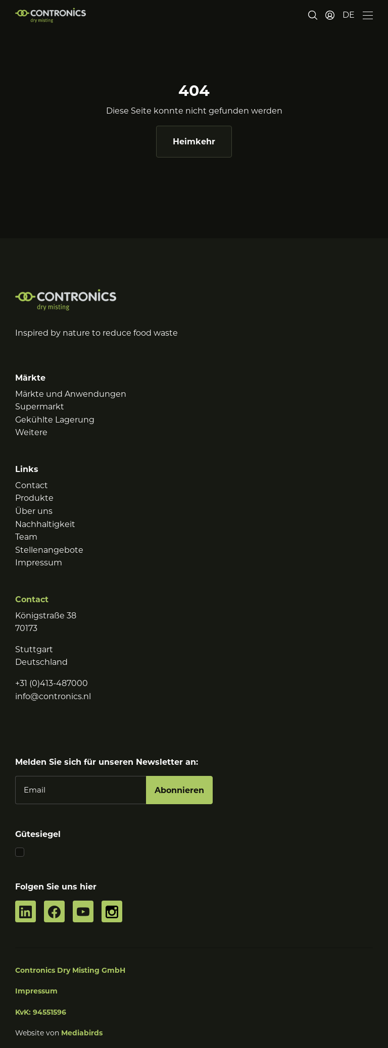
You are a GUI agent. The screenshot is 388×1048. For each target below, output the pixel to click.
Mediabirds (82, 1032)
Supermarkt (39, 406)
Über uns (34, 511)
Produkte (34, 498)
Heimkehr (194, 141)
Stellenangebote (49, 550)
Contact (31, 485)
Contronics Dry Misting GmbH (70, 970)
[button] (349, 15)
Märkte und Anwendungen (70, 394)
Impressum (38, 562)
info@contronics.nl (53, 696)
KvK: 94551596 (40, 1012)
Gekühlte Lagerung (54, 420)
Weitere (31, 432)
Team (26, 537)
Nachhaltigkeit (45, 524)
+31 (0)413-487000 (51, 683)
